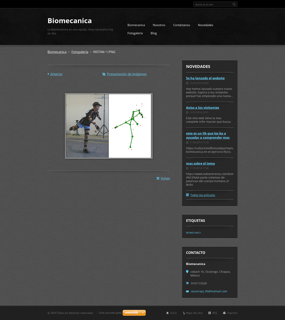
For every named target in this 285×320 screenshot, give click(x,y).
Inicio (173, 313)
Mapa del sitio (194, 313)
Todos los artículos (202, 195)
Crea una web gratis (110, 312)
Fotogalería (135, 33)
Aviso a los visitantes (202, 107)
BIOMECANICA (193, 232)
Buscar (234, 4)
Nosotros (159, 25)
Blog (154, 33)
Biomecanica (136, 25)
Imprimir (232, 313)
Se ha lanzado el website (205, 78)
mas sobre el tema (200, 163)
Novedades (205, 25)
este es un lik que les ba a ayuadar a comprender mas (208, 135)
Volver (165, 178)
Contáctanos (181, 25)
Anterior (56, 74)
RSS (214, 313)
